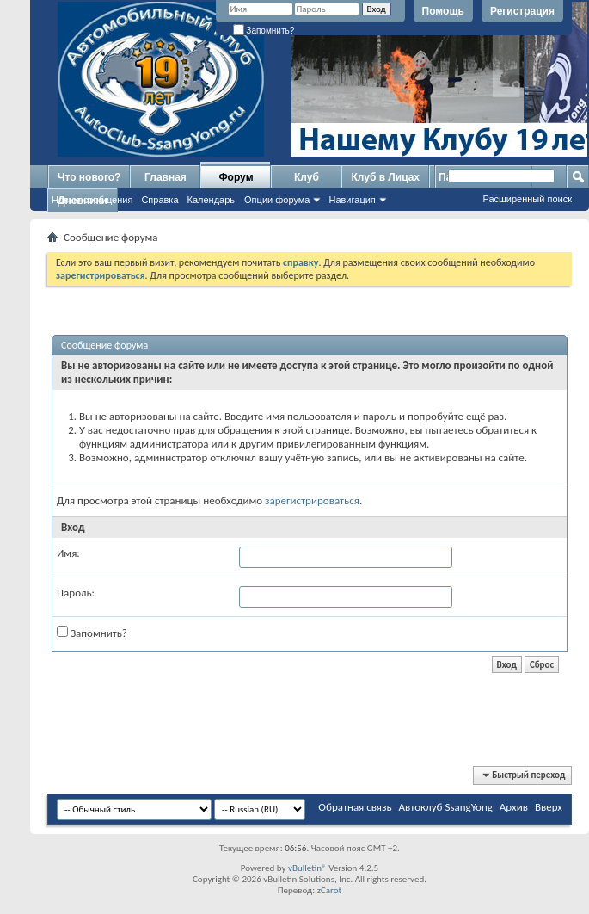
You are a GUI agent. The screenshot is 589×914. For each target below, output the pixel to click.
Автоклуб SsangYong (446, 806)
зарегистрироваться (312, 500)
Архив (514, 806)
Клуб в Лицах (385, 177)
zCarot (329, 890)
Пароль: (76, 592)
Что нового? (89, 177)
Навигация (351, 200)
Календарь (211, 200)
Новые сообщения (92, 200)
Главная (165, 177)
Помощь (443, 11)
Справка (159, 200)
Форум (235, 177)
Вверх (548, 806)
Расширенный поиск (527, 199)
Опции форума (277, 200)
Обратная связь (354, 806)
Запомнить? (264, 30)
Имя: (68, 553)
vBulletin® (307, 868)
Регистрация (522, 11)
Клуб (306, 177)
